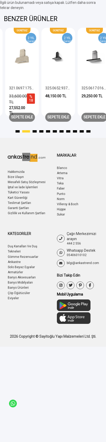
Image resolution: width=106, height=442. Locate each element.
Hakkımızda (16, 172)
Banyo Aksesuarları (22, 277)
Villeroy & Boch (67, 204)
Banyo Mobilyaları (20, 282)
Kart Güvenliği (17, 198)
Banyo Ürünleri (18, 287)
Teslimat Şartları (19, 203)
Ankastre (14, 262)
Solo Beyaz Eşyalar (21, 267)
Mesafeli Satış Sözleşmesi (27, 182)
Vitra (60, 178)
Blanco (62, 168)
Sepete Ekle (22, 117)
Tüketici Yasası (18, 192)
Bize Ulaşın (16, 177)
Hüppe (61, 209)
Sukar (61, 214)
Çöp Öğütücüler (19, 293)
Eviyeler (13, 298)
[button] (19, 131)
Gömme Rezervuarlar (23, 257)
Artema (62, 173)
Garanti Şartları (18, 208)
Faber (61, 188)
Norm (61, 199)
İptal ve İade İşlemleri (23, 187)
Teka (60, 183)
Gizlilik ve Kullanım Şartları (26, 213)
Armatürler (15, 272)
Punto (61, 194)
